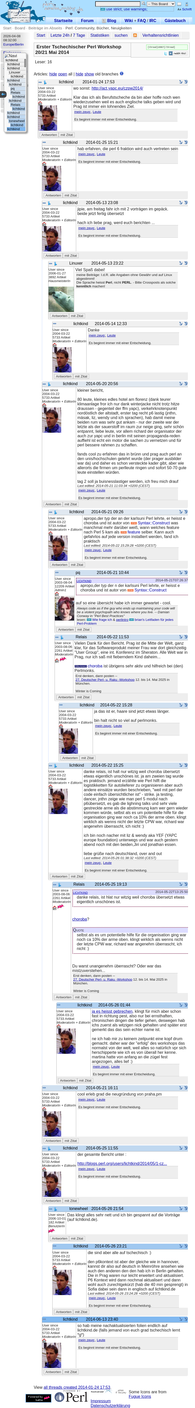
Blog (109, 20)
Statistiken (99, 35)
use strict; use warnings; (124, 9)
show (89, 74)
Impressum (101, 1401)
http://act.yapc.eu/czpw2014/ (117, 88)
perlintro (122, 620)
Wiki (129, 20)
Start (7, 28)
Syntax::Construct (150, 523)
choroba (89, 666)
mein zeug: (82, 112)
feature (130, 532)
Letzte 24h (60, 35)
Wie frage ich (99, 620)
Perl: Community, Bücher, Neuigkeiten (99, 28)
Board (20, 28)
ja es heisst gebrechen (112, 1011)
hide (53, 74)
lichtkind (84, 581)
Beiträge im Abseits (45, 28)
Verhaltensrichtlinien (160, 35)
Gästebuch (175, 20)
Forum (87, 20)
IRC (152, 20)
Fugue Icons (140, 1396)
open (62, 74)
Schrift (184, 9)
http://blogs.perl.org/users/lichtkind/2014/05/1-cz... (122, 1163)
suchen (121, 35)
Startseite (63, 20)
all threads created (77, 1387)
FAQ (142, 20)
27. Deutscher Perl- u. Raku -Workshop (105, 680)
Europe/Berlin (13, 44)
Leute (97, 112)
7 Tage (79, 35)
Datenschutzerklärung (110, 1405)
